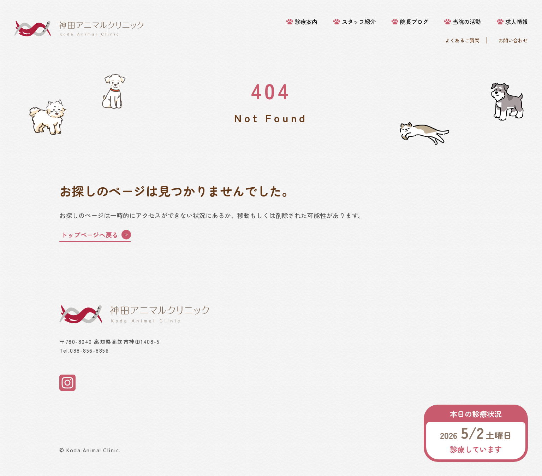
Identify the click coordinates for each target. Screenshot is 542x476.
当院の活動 (467, 22)
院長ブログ (414, 22)
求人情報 (516, 22)
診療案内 (306, 22)
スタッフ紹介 (359, 22)
